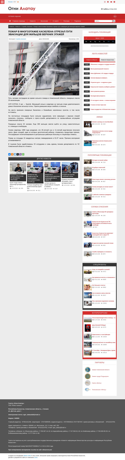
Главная (11, 26)
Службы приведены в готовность (102, 251)
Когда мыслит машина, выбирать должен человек (105, 87)
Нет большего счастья (98, 285)
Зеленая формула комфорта (99, 78)
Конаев (10, 2)
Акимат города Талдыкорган (100, 376)
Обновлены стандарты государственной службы (105, 64)
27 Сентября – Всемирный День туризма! (104, 350)
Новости (32, 21)
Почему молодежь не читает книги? (102, 186)
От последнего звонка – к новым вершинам (103, 100)
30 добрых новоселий (98, 167)
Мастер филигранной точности (100, 69)
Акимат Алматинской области (100, 369)
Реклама (66, 21)
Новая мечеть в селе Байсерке (101, 334)
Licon (35, 457)
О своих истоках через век (98, 105)
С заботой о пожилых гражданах (101, 194)
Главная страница (18, 21)
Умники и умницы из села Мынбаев (102, 122)
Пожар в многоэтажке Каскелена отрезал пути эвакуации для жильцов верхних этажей (59, 26)
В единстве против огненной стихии (102, 243)
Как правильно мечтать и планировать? (104, 277)
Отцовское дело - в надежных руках (101, 82)
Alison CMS (27, 455)
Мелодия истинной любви (99, 160)
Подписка (77, 21)
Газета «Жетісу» (97, 383)
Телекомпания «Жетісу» (99, 389)
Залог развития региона (97, 91)
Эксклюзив (44, 21)
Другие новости (44, 159)
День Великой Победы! (99, 325)
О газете (55, 21)
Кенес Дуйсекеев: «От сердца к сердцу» (102, 73)
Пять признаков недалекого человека (103, 301)
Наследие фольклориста (98, 96)
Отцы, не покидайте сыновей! (101, 269)
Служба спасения (27, 26)
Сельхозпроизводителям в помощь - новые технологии (108, 317)
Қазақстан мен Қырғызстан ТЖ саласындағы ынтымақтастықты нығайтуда (102, 223)
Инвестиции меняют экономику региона (103, 179)
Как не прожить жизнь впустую (101, 293)
